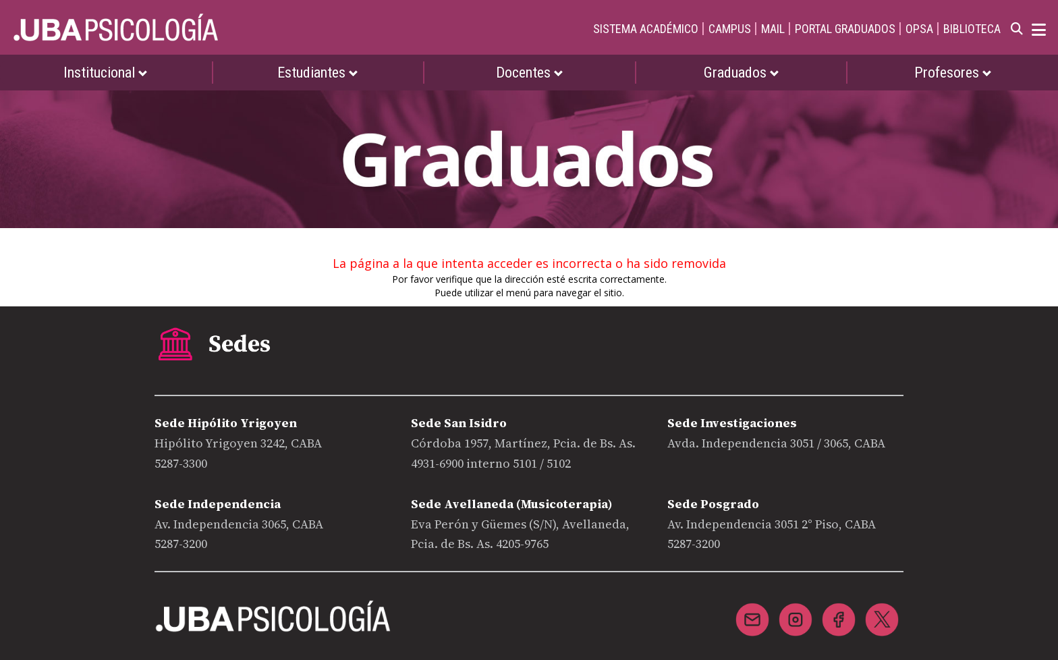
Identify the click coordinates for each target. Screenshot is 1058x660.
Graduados (741, 72)
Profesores (953, 72)
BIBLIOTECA (972, 29)
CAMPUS (729, 29)
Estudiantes (317, 72)
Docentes (529, 72)
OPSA (919, 29)
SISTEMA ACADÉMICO (645, 29)
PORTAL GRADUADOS (845, 29)
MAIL (773, 29)
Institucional (105, 72)
